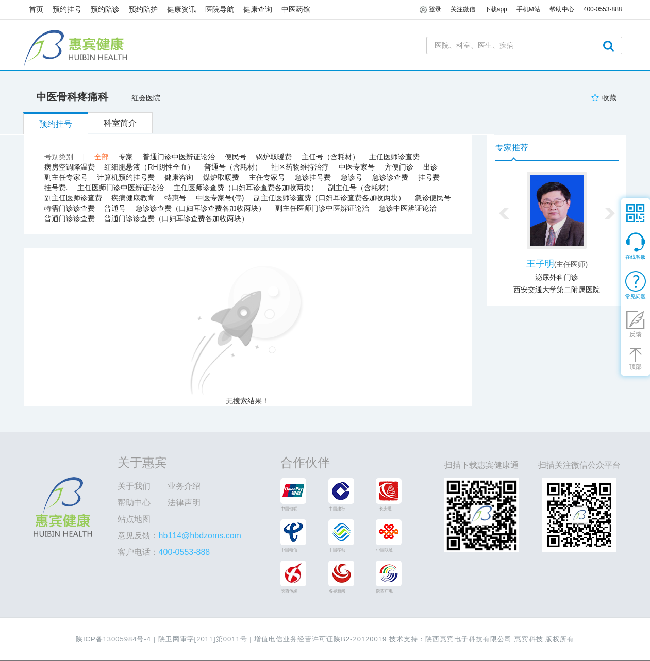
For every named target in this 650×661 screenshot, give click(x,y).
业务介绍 (184, 486)
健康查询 (257, 9)
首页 (36, 9)
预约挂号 (67, 9)
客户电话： (164, 552)
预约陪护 (143, 9)
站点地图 (134, 519)
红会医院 (145, 98)
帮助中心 (134, 502)
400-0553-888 (603, 9)
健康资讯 (181, 9)
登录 (430, 10)
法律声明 (184, 502)
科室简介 (120, 122)
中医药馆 (295, 9)
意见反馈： (179, 535)
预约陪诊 (105, 9)
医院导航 (219, 9)
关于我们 (134, 486)
